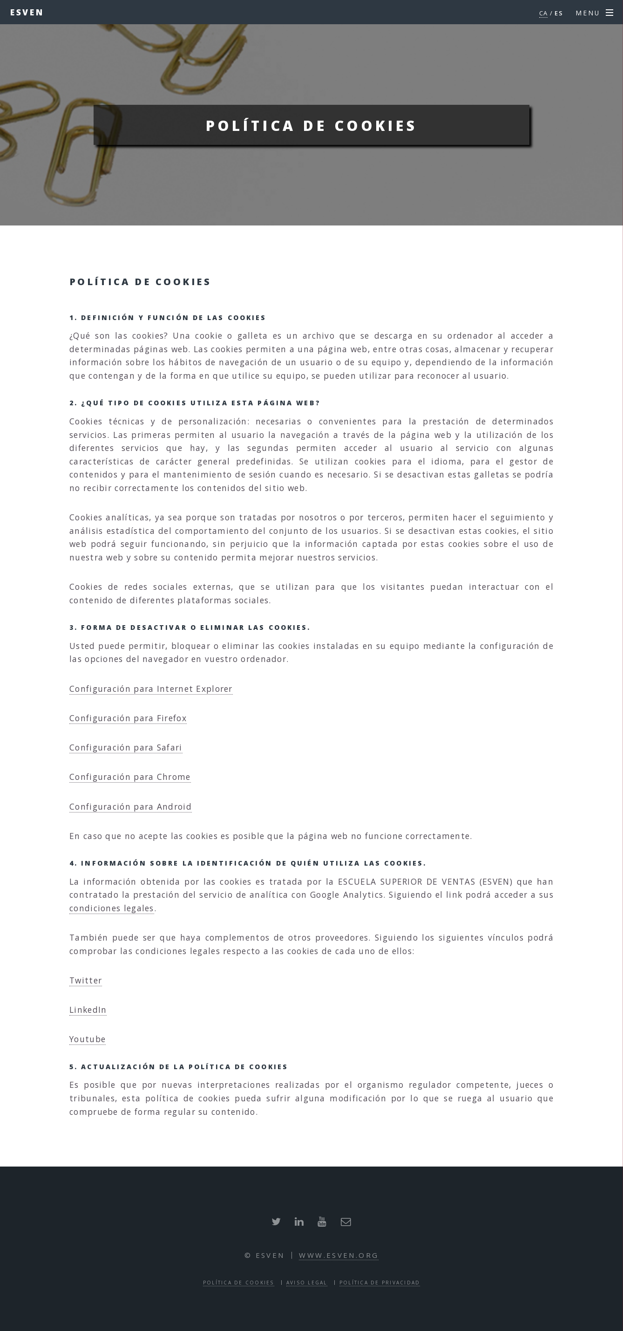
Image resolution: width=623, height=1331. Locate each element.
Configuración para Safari (126, 747)
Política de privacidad (379, 1282)
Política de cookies (238, 1282)
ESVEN (27, 12)
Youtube (87, 1038)
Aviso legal (306, 1282)
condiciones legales (111, 908)
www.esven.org (339, 1255)
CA (543, 13)
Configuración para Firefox (128, 718)
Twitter (85, 980)
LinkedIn (88, 1009)
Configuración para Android (130, 806)
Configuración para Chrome (130, 776)
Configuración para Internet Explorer (151, 688)
